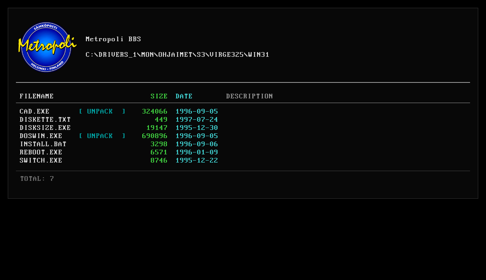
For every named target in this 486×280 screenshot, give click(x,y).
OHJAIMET (176, 55)
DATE (184, 96)
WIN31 (259, 55)
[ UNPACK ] (102, 112)
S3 (201, 55)
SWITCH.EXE (41, 160)
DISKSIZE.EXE (45, 128)
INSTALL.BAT (43, 144)
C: (90, 55)
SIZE (159, 96)
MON (148, 55)
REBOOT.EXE (41, 152)
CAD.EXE (35, 112)
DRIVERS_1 (118, 55)
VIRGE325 (227, 55)
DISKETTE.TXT (45, 120)
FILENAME (37, 96)
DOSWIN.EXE (41, 136)
